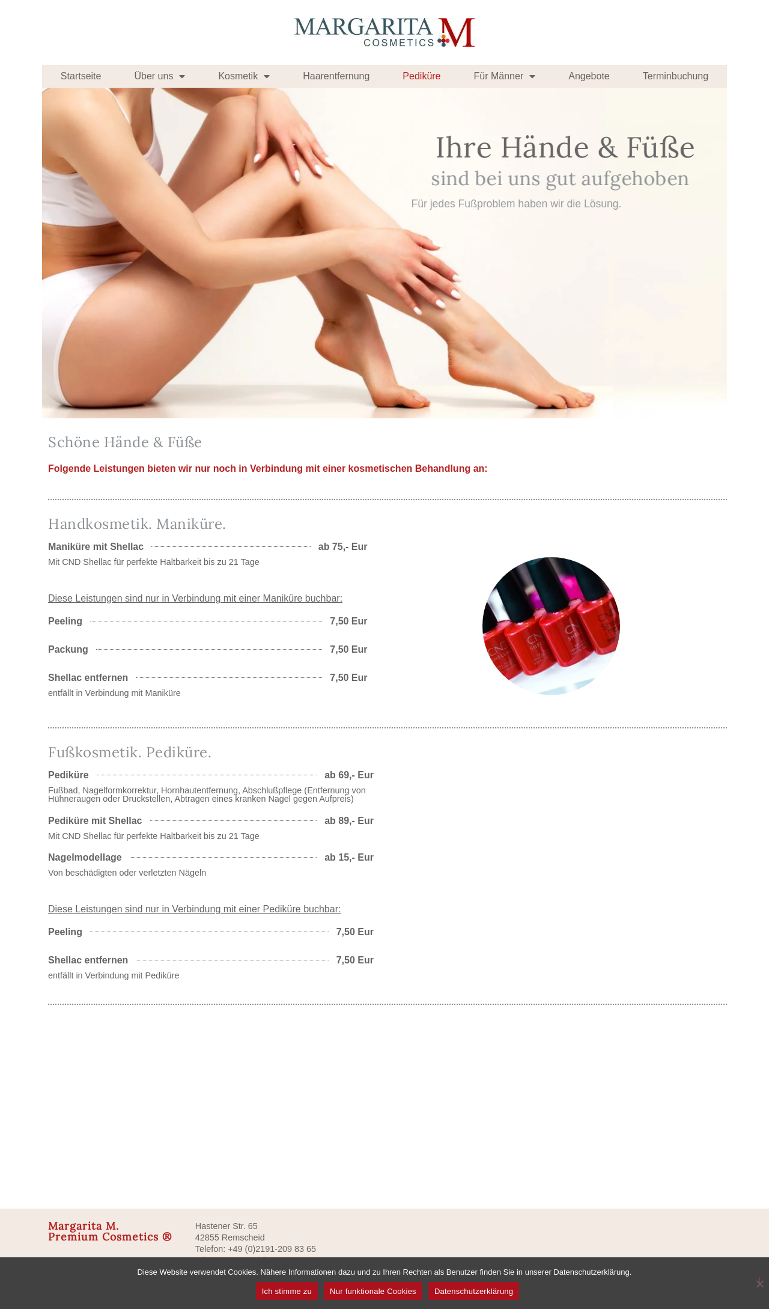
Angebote (589, 76)
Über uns (159, 76)
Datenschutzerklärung (473, 1291)
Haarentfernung (336, 76)
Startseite (81, 76)
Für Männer (505, 76)
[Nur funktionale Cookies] (759, 1281)
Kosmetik (244, 76)
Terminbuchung (675, 76)
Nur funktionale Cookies (373, 1291)
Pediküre (421, 76)
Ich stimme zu (287, 1291)
